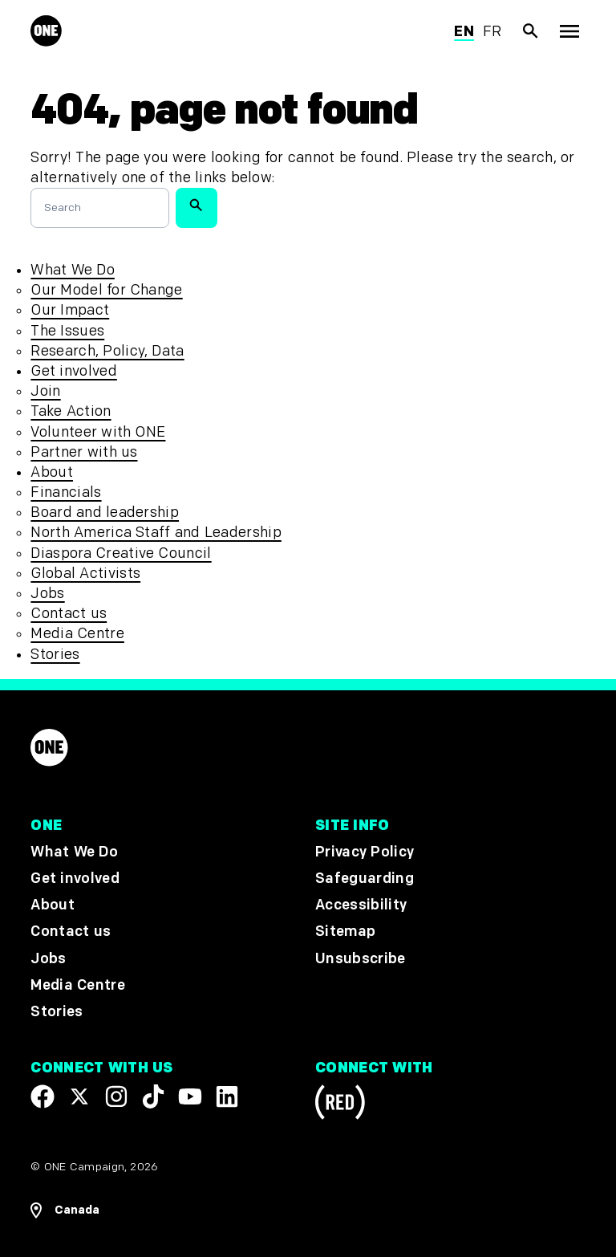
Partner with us (83, 452)
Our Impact (69, 310)
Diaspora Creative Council (120, 553)
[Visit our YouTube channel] (190, 1096)
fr (492, 31)
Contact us (68, 613)
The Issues (67, 331)
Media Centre (77, 633)
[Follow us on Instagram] (116, 1096)
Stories (54, 654)
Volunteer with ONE (97, 432)
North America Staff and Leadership (155, 532)
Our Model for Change (106, 290)
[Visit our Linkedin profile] (227, 1096)
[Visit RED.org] (340, 1104)
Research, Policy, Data (107, 351)
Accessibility (361, 905)
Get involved (73, 371)
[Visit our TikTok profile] (153, 1096)
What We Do (72, 270)
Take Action (70, 411)
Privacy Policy (364, 852)
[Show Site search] (531, 31)
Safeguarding (364, 878)
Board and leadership (104, 512)
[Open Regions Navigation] (64, 1210)
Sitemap (345, 931)
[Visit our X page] (79, 1096)
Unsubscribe (360, 958)
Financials (65, 492)
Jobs (47, 593)
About (51, 472)
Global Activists (85, 573)
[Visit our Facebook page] (42, 1096)
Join (45, 391)
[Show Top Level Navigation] (569, 31)
